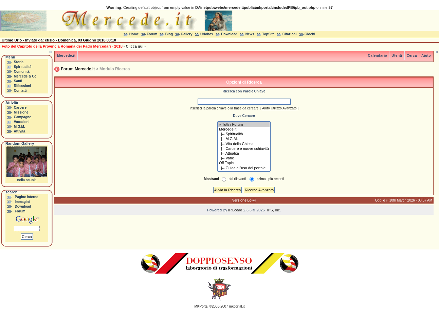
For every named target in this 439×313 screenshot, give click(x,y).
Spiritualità (23, 67)
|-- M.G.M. (244, 139)
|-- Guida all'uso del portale (244, 168)
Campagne (22, 117)
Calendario (377, 55)
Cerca (412, 55)
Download (229, 34)
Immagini (22, 202)
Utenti (396, 55)
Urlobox (206, 34)
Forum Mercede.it (78, 69)
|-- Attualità (244, 153)
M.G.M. (19, 126)
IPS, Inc (273, 210)
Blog (169, 34)
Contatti (20, 90)
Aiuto (426, 55)
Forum (152, 34)
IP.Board (235, 210)
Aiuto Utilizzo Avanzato (279, 108)
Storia (18, 62)
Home (134, 34)
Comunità (22, 71)
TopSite (268, 34)
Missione (21, 112)
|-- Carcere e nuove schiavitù (244, 148)
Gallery (187, 34)
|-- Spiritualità (244, 134)
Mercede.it (66, 55)
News (249, 34)
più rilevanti (237, 179)
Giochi (310, 34)
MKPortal (201, 306)
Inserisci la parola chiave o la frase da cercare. (224, 108)
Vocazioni (22, 122)
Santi (18, 81)
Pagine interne (26, 197)
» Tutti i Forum (244, 124)
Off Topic (244, 163)
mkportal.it (236, 306)
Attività (19, 131)
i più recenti (270, 179)
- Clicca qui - (135, 46)
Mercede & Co (25, 76)
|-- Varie (244, 158)
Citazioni (289, 34)
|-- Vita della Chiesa (244, 144)
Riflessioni (22, 86)
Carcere (20, 107)
